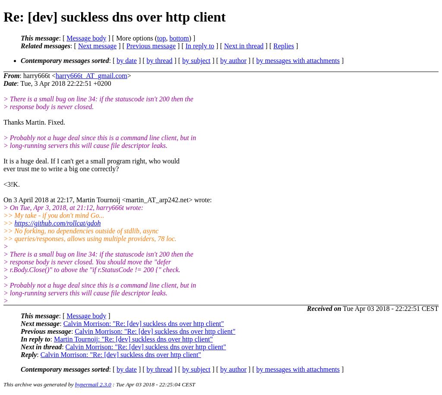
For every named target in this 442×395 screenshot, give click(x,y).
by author (233, 60)
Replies (283, 46)
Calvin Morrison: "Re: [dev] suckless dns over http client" (143, 323)
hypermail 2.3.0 (93, 384)
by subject (196, 60)
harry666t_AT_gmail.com (91, 75)
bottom (179, 38)
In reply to (200, 46)
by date (127, 60)
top (161, 38)
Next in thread (244, 46)
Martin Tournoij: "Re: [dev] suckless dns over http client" (133, 339)
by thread (160, 60)
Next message (97, 46)
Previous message (151, 46)
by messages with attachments (298, 60)
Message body (86, 38)
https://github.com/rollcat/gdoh (58, 223)
